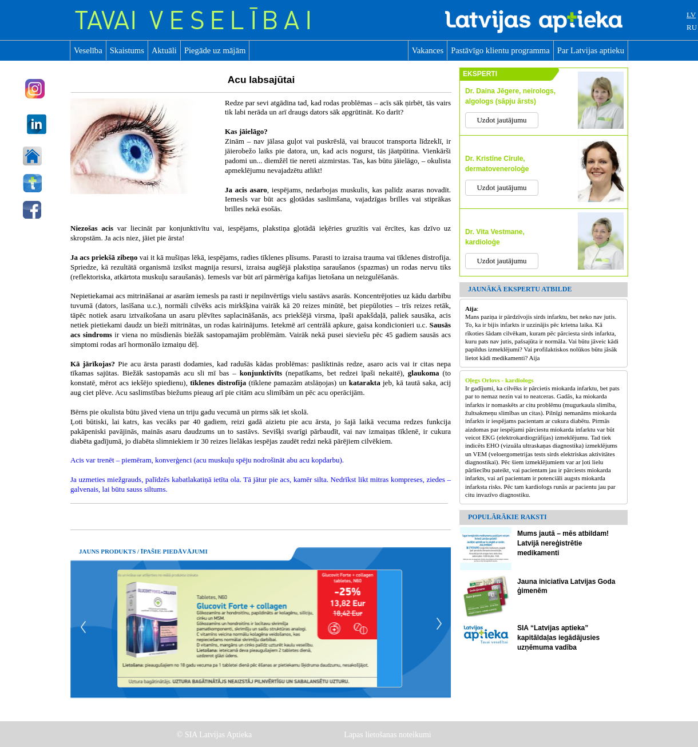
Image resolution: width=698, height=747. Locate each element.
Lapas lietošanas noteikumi (388, 734)
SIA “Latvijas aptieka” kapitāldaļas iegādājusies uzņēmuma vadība (558, 637)
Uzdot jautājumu (501, 120)
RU (692, 27)
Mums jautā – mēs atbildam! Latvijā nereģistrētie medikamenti (563, 543)
